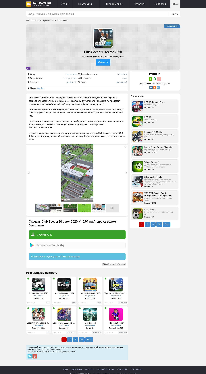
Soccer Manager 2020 (38, 293)
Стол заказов (137, 369)
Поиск (174, 13)
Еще (89, 339)
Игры (65, 369)
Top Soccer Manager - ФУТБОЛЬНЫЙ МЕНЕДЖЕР (116, 293)
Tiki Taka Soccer (116, 323)
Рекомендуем (172, 26)
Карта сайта (122, 369)
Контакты (89, 369)
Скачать (103, 62)
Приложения (76, 369)
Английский (121, 82)
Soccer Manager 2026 (90, 293)
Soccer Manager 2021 (64, 293)
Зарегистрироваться (114, 347)
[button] (126, 146)
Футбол (40, 88)
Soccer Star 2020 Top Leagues (64, 323)
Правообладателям (105, 369)
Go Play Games (70, 78)
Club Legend (90, 323)
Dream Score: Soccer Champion (39, 323)
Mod (28, 68)
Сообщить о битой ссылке (114, 264)
